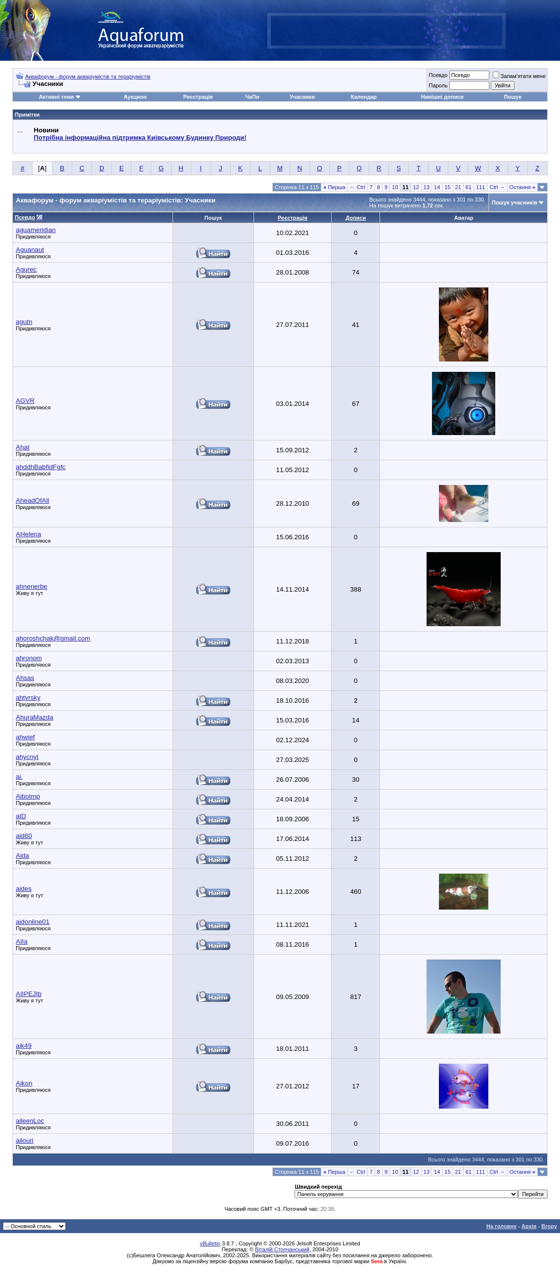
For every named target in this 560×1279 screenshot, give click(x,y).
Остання (522, 187)
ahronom (29, 658)
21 (458, 187)
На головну (501, 1226)
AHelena (28, 534)
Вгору (549, 1226)
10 (395, 187)
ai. (19, 776)
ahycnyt (27, 756)
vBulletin (210, 1243)
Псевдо (438, 75)
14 (437, 187)
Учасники (302, 97)
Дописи (355, 218)
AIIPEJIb (29, 994)
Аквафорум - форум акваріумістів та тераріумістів (88, 77)
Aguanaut (30, 249)
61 (469, 187)
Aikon (24, 1083)
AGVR (25, 400)
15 (447, 187)
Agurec (26, 269)
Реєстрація (198, 97)
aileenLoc (30, 1120)
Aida (22, 855)
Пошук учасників (514, 202)
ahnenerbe (31, 586)
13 (427, 187)
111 (480, 187)
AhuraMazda (34, 717)
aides (24, 888)
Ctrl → (497, 187)
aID (21, 816)
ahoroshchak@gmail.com (53, 638)
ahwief (25, 737)
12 (416, 187)
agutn (24, 321)
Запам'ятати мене (519, 76)
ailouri (25, 1140)
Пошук (512, 97)
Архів (528, 1226)
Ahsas (25, 677)
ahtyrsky (28, 697)
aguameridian (36, 230)
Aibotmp (28, 796)
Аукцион (135, 97)
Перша (334, 187)
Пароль (438, 85)
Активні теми (56, 97)
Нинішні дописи (442, 97)
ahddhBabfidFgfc (41, 467)
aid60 (24, 835)
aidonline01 (32, 921)
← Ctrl (357, 187)
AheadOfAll (32, 500)
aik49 (24, 1045)
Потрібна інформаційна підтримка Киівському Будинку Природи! (140, 137)
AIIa (22, 941)
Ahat (22, 447)
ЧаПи (252, 97)
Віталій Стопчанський (282, 1249)
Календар (364, 97)
